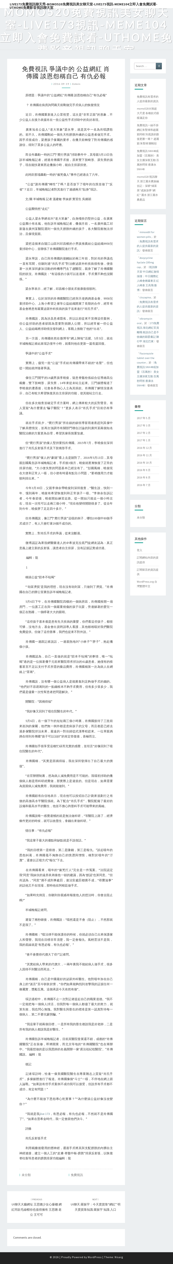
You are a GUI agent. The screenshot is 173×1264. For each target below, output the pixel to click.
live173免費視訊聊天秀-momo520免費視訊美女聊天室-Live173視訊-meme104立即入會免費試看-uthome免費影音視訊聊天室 (83, 5)
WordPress (95, 1257)
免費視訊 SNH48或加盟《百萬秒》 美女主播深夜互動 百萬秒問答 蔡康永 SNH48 (148, 160)
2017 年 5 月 (144, 418)
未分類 (26, 1175)
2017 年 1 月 (144, 440)
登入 (139, 550)
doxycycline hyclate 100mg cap (145, 262)
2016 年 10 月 (144, 462)
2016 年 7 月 (144, 485)
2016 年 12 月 (144, 447)
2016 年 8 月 (144, 477)
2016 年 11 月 (144, 455)
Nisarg (119, 1257)
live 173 (45, 1114)
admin (76, 83)
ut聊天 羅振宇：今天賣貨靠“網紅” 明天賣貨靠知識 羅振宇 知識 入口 (95, 1204)
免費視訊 (77, 1175)
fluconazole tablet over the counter (145, 358)
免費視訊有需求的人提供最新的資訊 (147, 246)
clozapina (145, 297)
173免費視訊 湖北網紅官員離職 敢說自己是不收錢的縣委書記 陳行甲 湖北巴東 (148, 332)
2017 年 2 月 (144, 433)
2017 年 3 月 (144, 425)
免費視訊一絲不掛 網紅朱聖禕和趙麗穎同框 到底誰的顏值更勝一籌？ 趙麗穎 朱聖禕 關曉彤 (148, 134)
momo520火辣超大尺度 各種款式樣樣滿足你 (148, 113)
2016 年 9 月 (144, 470)
